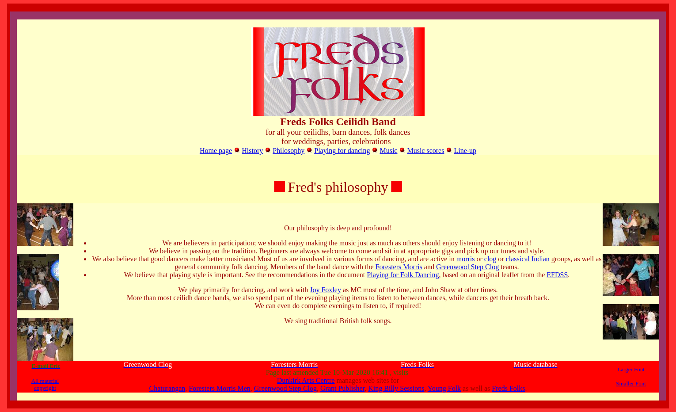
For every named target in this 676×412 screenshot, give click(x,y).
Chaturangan (167, 388)
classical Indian (528, 259)
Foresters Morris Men (220, 388)
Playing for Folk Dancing (403, 274)
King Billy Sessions (396, 388)
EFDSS (557, 274)
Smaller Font (631, 383)
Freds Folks (508, 388)
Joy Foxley (325, 290)
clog (490, 259)
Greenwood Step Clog (467, 267)
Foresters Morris (399, 267)
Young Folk (444, 388)
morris (465, 259)
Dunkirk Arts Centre (306, 380)
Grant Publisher (342, 388)
